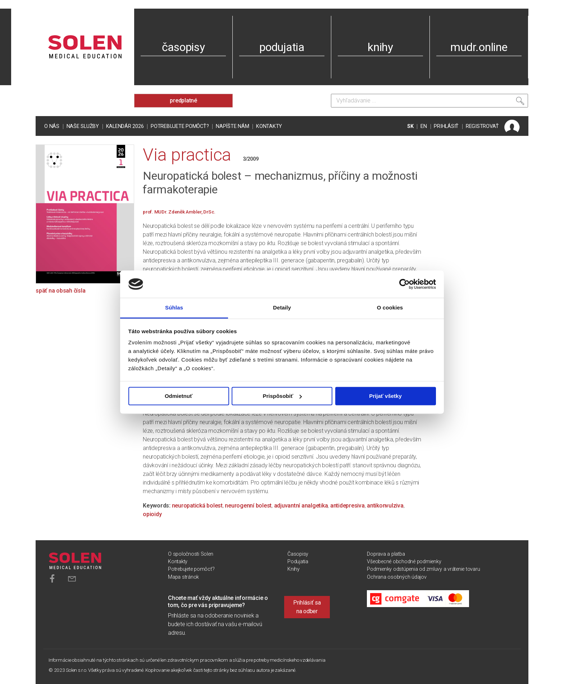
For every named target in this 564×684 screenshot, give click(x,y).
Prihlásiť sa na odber (307, 607)
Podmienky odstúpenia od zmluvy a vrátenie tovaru (423, 569)
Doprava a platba (386, 554)
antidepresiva (347, 505)
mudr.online (478, 47)
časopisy (183, 47)
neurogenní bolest (248, 505)
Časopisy (297, 554)
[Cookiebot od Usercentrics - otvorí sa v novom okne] (404, 284)
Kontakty (269, 126)
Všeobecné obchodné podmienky (404, 562)
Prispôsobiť (282, 396)
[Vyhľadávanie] (429, 100)
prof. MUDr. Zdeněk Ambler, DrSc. (179, 212)
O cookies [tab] (390, 308)
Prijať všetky (385, 396)
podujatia (281, 47)
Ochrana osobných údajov (396, 577)
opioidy (152, 514)
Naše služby (83, 126)
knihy (380, 47)
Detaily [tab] (282, 308)
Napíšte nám (232, 126)
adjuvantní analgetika (301, 505)
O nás (51, 126)
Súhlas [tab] (174, 308)
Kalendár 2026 (125, 126)
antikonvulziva (385, 505)
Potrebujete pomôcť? (180, 126)
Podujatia (297, 562)
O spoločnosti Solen (190, 554)
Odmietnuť (178, 396)
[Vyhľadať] (520, 102)
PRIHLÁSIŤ (446, 126)
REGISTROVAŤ (482, 126)
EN (423, 126)
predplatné (183, 100)
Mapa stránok (183, 577)
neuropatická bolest (197, 505)
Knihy (293, 569)
